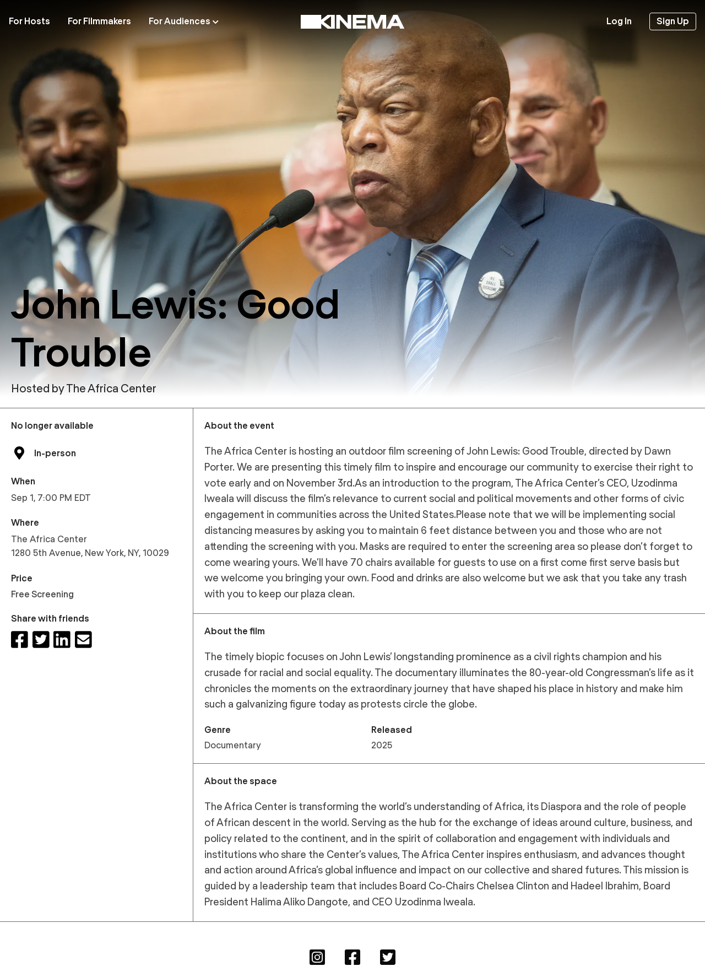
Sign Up (673, 21)
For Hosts (29, 21)
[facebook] (19, 640)
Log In (619, 21)
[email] (83, 640)
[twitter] (41, 640)
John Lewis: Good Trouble (175, 327)
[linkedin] (61, 640)
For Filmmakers (99, 21)
